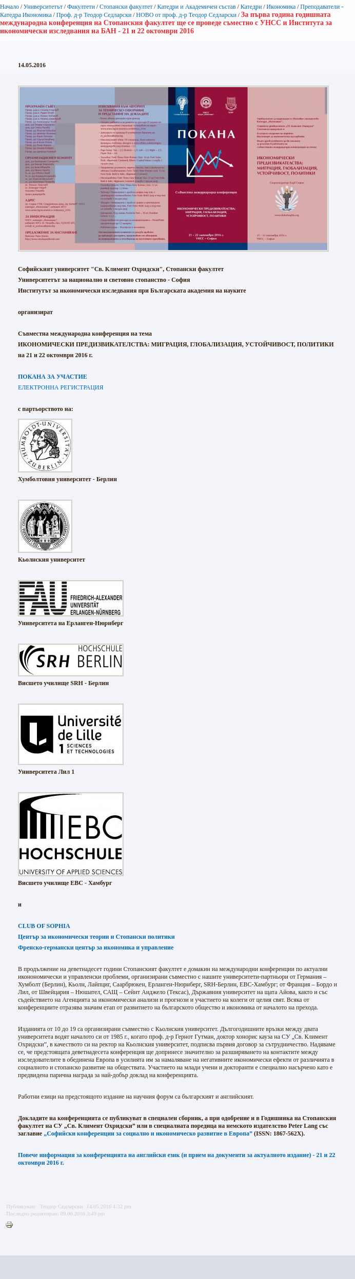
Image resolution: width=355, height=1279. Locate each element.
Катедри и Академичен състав (196, 6)
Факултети (81, 6)
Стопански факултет (126, 6)
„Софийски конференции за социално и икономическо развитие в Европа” (148, 1133)
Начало (9, 6)
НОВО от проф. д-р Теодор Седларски (186, 14)
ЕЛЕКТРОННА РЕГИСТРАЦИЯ (61, 387)
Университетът (43, 6)
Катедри (251, 6)
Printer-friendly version (11, 1225)
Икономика (280, 6)
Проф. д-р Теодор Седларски (94, 14)
